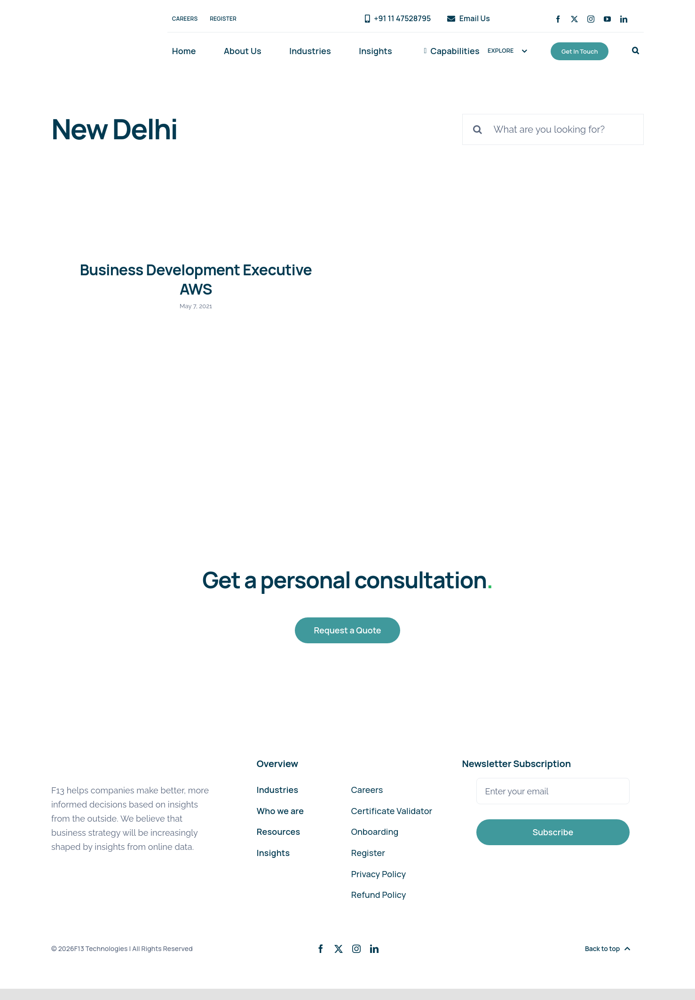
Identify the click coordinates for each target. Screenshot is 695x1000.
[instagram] (590, 19)
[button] (635, 51)
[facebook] (557, 19)
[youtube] (607, 19)
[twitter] (574, 19)
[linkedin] (623, 19)
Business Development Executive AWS (196, 279)
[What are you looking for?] (553, 129)
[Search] (477, 129)
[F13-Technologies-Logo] (91, 19)
